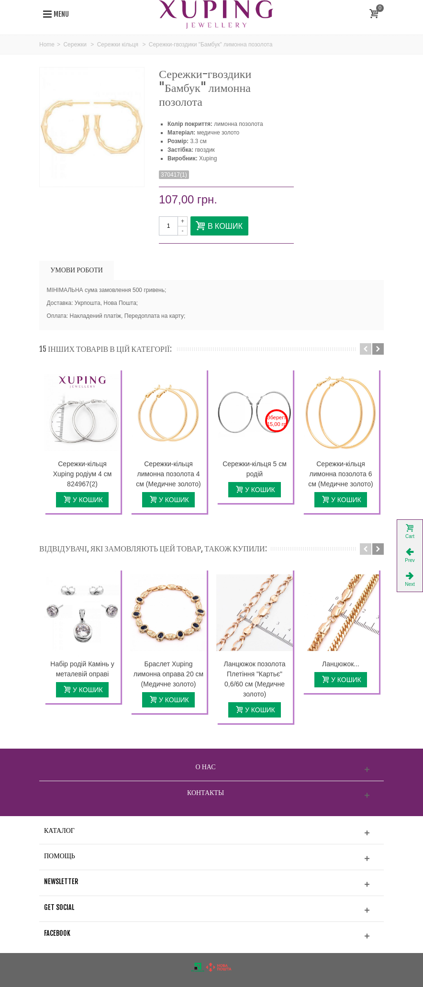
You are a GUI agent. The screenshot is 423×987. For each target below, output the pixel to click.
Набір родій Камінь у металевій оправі (82, 669)
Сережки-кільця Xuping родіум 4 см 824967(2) (82, 474)
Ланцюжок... (340, 664)
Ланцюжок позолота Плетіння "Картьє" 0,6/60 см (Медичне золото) (255, 679)
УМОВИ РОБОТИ (76, 270)
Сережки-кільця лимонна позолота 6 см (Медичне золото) (340, 474)
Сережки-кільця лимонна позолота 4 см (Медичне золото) (168, 474)
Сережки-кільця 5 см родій (255, 469)
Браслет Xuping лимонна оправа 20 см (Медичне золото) (168, 674)
